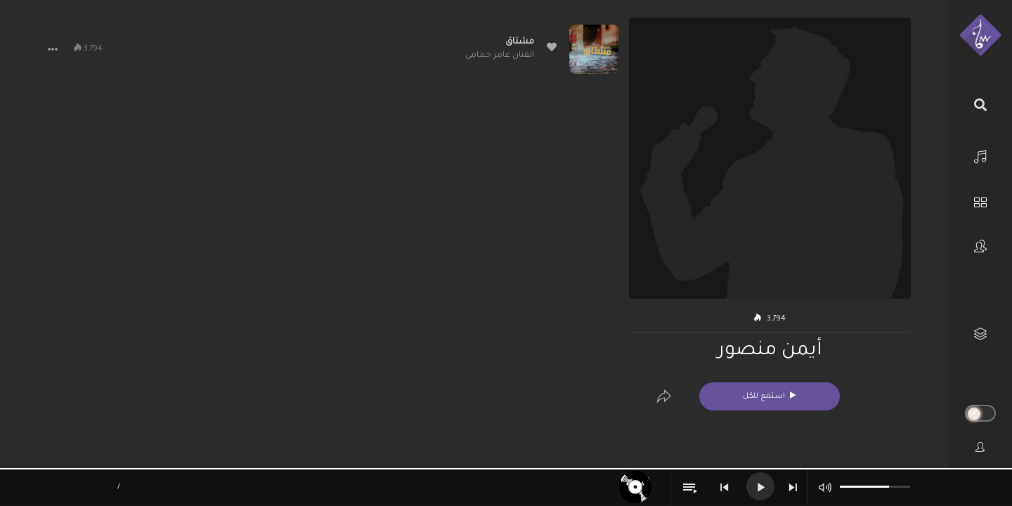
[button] (53, 49)
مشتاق (519, 42)
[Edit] (664, 396)
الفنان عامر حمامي (499, 55)
